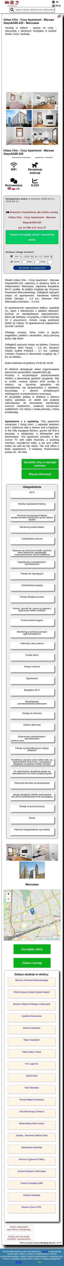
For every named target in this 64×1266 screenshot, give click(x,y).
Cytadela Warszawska (32, 1016)
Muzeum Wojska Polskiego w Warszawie (31, 1004)
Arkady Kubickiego (31, 1196)
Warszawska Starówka (31, 1148)
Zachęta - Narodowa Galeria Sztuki (32, 1136)
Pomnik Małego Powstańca (31, 1100)
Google (45, 1251)
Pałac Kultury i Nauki (31, 1052)
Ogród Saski (31, 1076)
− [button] (8, 899)
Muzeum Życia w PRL (32, 1207)
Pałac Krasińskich (32, 1040)
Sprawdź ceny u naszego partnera (40, 464)
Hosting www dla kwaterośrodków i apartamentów (19, 1238)
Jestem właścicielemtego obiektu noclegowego (19, 1228)
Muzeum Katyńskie (31, 1028)
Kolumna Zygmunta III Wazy (31, 1160)
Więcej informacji (40, 474)
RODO (19, 1262)
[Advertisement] (32, 63)
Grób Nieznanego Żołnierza (31, 1112)
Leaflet (40, 939)
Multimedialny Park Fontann (31, 1124)
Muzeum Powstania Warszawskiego (31, 981)
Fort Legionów (31, 1064)
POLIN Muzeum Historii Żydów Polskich (31, 993)
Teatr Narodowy (31, 1088)
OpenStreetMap (53, 939)
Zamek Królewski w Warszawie (32, 1172)
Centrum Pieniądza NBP (31, 1184)
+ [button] (8, 894)
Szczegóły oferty (32, 949)
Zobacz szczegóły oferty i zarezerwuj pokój (32, 237)
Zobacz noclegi (32, 963)
